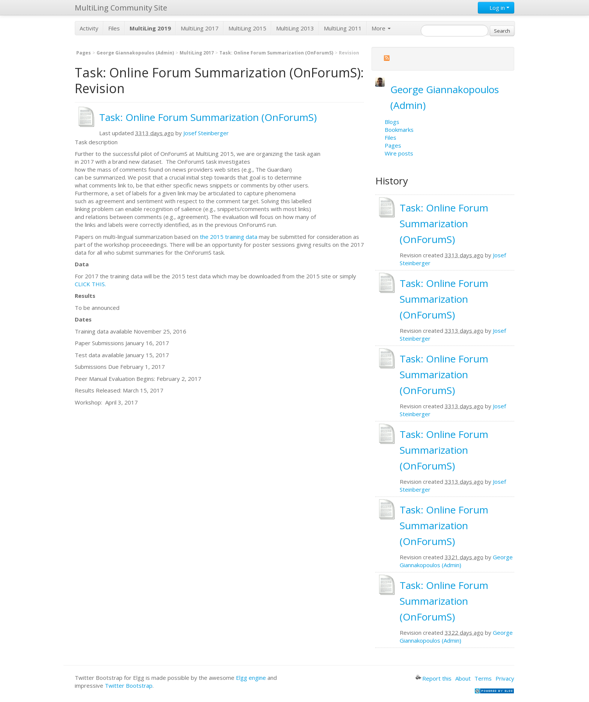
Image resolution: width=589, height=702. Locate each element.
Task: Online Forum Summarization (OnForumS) (276, 53)
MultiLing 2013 (295, 28)
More (381, 28)
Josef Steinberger (206, 133)
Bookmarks (399, 129)
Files (114, 28)
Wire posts (399, 153)
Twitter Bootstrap (129, 685)
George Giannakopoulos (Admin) (135, 53)
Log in (496, 7)
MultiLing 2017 (200, 28)
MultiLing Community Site (121, 8)
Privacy (504, 678)
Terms (483, 678)
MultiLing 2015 (247, 28)
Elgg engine (251, 677)
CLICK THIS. (90, 284)
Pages (83, 53)
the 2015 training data (228, 236)
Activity (89, 28)
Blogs (392, 121)
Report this (433, 678)
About (463, 678)
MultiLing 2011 (343, 28)
